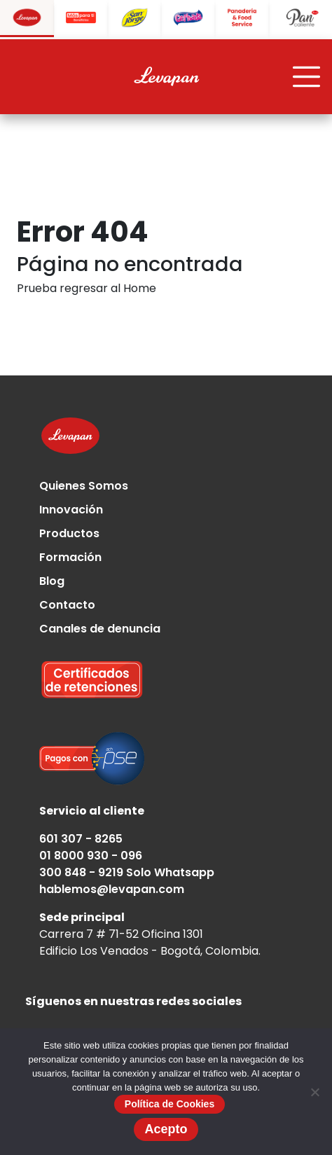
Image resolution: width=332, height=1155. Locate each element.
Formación (70, 557)
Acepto (165, 1129)
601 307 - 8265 (81, 839)
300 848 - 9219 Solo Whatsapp (126, 872)
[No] (314, 1092)
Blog (51, 581)
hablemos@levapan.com (111, 889)
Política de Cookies (169, 1103)
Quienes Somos (83, 486)
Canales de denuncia (99, 629)
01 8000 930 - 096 (90, 856)
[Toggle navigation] (307, 77)
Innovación (71, 510)
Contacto (67, 605)
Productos (69, 533)
